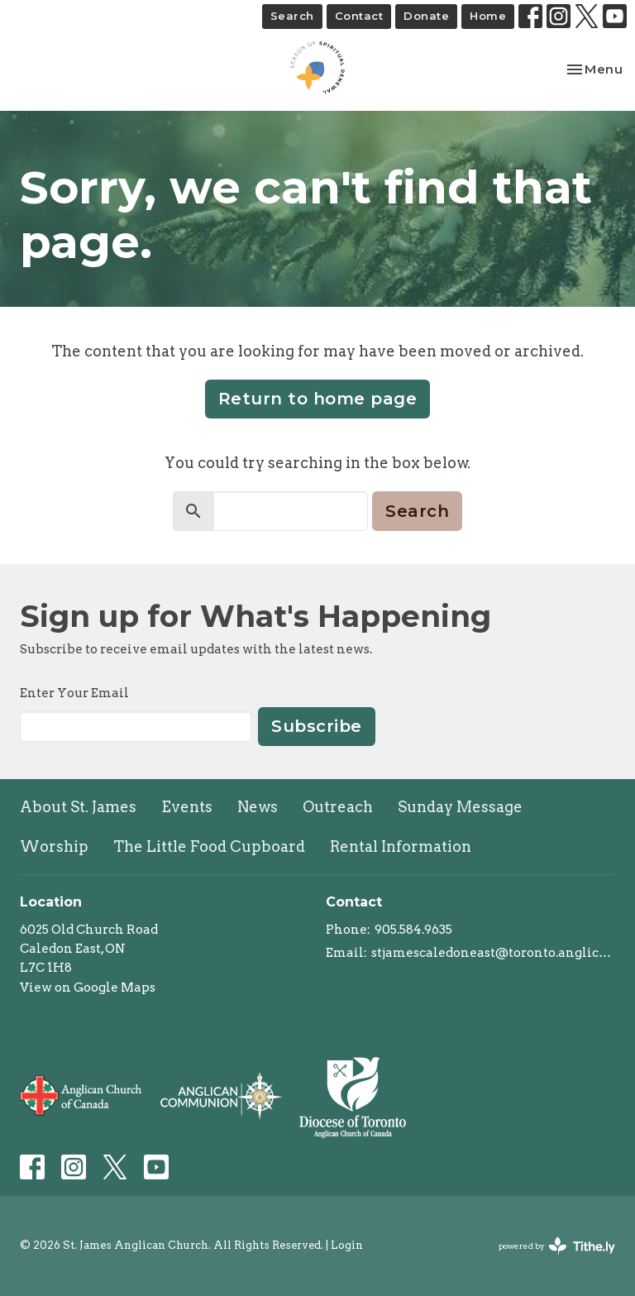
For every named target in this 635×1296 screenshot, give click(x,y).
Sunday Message (460, 806)
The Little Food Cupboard (209, 846)
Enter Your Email (74, 693)
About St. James (78, 806)
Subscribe (316, 726)
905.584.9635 (413, 929)
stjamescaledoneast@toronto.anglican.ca (493, 952)
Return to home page (318, 399)
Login (347, 1245)
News (257, 806)
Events (186, 806)
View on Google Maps (87, 987)
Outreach (338, 806)
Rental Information (400, 846)
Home (488, 15)
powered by (557, 1245)
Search (292, 15)
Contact (359, 15)
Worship (54, 846)
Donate (426, 15)
